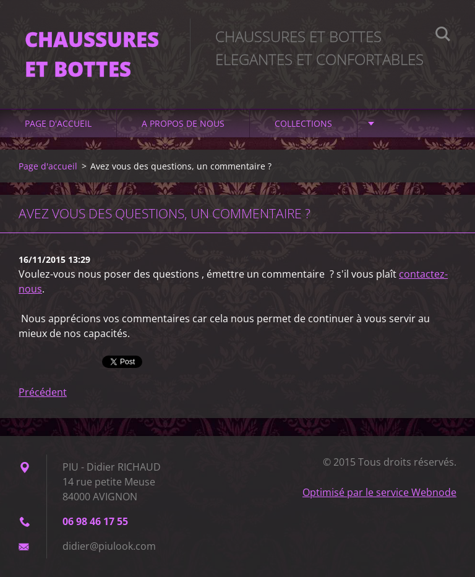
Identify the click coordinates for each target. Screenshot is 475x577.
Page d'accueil (58, 123)
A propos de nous (183, 123)
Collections (303, 123)
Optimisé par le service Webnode (379, 492)
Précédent (43, 392)
